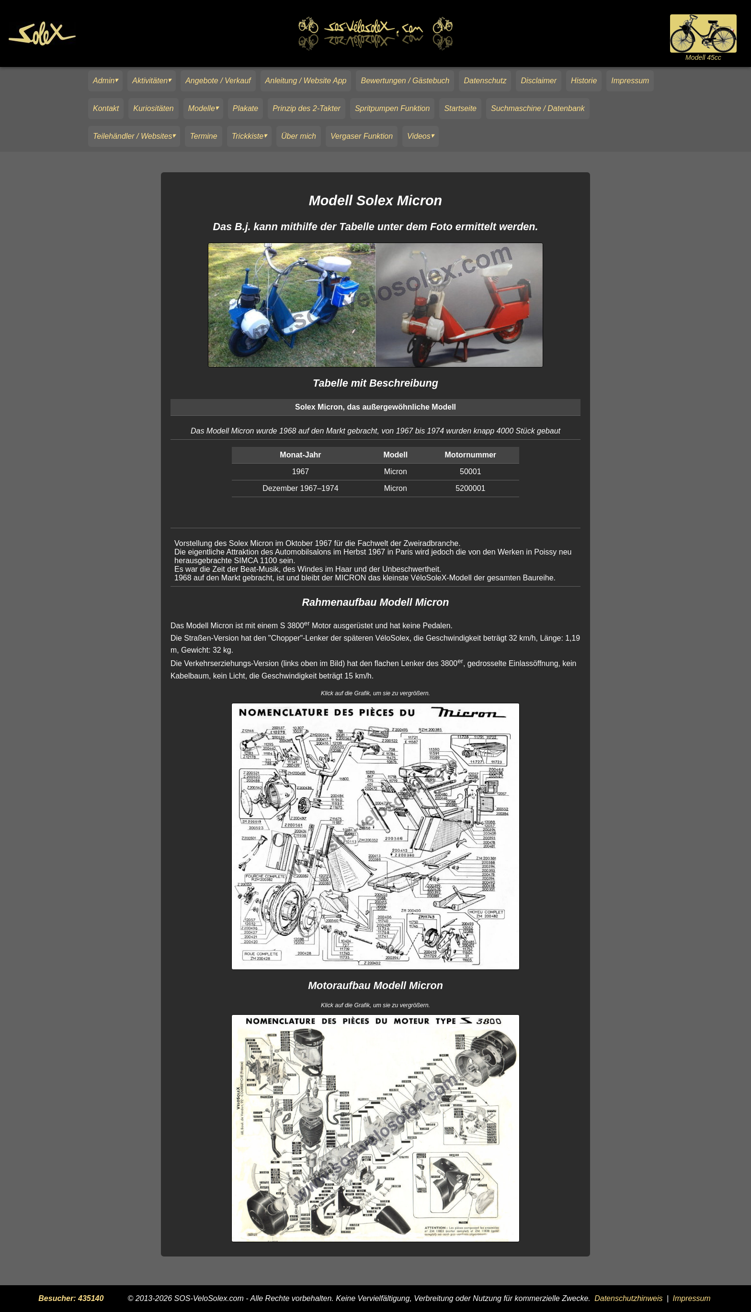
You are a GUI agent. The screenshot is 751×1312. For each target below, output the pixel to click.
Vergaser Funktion (361, 136)
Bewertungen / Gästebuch (405, 81)
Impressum (630, 81)
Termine (203, 136)
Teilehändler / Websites (132, 136)
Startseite (460, 108)
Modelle (201, 108)
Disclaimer (539, 81)
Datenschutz (485, 81)
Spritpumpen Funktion (392, 108)
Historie (584, 81)
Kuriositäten (153, 108)
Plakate (245, 108)
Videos (419, 136)
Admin (103, 81)
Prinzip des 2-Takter (307, 108)
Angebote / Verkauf (217, 81)
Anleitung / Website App (306, 81)
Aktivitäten (150, 81)
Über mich (298, 136)
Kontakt (106, 108)
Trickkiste (247, 136)
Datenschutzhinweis (628, 1298)
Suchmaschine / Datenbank (538, 108)
